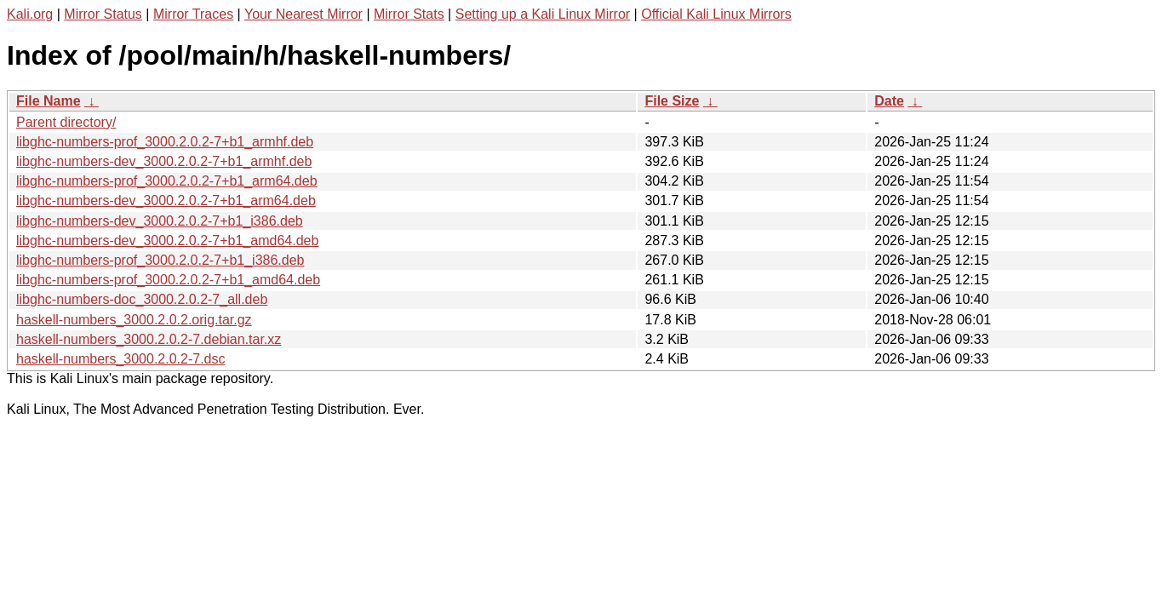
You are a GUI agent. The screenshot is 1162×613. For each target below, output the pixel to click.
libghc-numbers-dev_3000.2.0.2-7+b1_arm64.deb (166, 200)
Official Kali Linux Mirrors (716, 14)
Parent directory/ (66, 122)
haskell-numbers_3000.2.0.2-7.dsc (120, 359)
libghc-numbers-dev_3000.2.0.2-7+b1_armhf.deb (164, 161)
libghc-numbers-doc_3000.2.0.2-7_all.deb (141, 299)
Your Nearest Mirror (303, 14)
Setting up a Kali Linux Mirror (542, 14)
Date (889, 101)
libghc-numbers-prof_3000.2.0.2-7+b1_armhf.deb (164, 142)
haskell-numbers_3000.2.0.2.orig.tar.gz (134, 319)
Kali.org (30, 14)
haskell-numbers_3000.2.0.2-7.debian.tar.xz (148, 339)
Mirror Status (103, 14)
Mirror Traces (193, 14)
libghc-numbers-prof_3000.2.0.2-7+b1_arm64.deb (167, 181)
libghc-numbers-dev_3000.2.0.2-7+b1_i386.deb (159, 221)
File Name (48, 101)
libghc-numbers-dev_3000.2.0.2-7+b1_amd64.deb (167, 240)
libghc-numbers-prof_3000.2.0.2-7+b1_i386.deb (160, 260)
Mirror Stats (409, 14)
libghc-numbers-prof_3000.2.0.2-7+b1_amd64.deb (168, 279)
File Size (671, 101)
